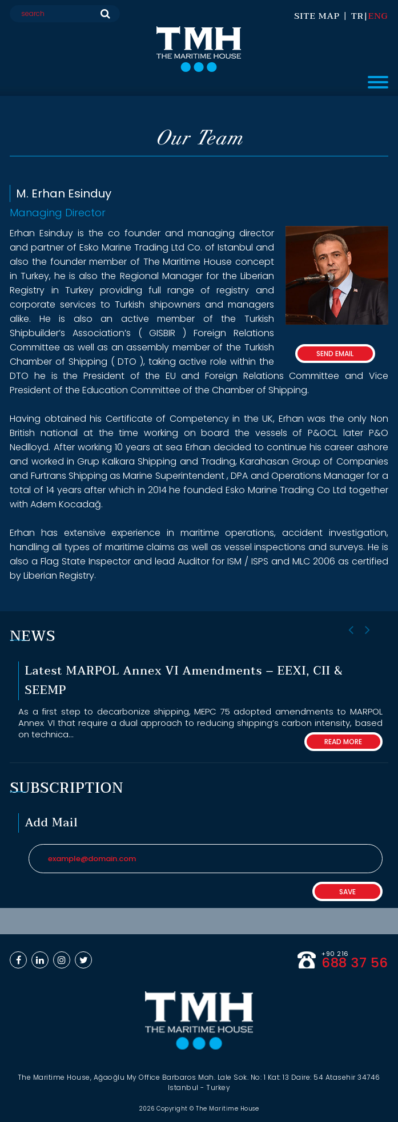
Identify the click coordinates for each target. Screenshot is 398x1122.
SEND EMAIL (334, 353)
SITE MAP (317, 16)
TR (357, 16)
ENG (378, 16)
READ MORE (343, 741)
